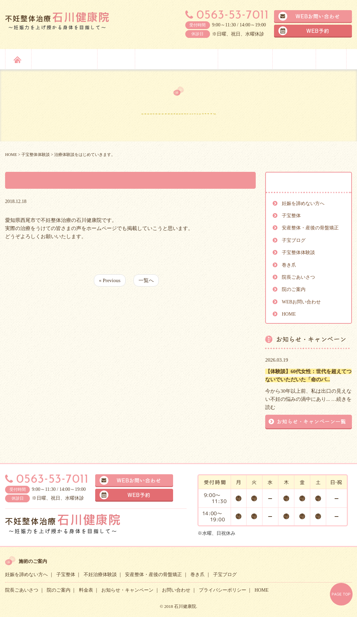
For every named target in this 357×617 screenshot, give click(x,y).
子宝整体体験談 (298, 252)
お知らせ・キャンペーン (127, 590)
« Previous (110, 280)
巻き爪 (289, 265)
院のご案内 (293, 59)
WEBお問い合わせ (301, 301)
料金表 (330, 59)
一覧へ (146, 280)
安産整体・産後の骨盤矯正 (176, 59)
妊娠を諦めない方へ (63, 59)
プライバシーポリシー (222, 590)
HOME (289, 314)
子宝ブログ (294, 240)
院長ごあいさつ (245, 59)
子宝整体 (115, 59)
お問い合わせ (176, 590)
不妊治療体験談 (100, 574)
